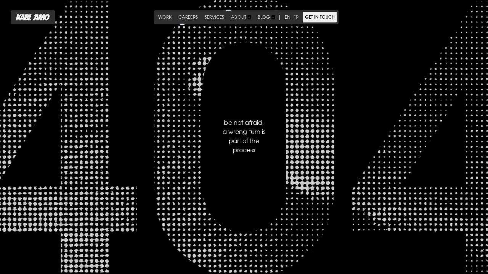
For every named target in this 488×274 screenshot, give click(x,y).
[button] (241, 17)
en (288, 17)
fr (296, 17)
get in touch (320, 17)
